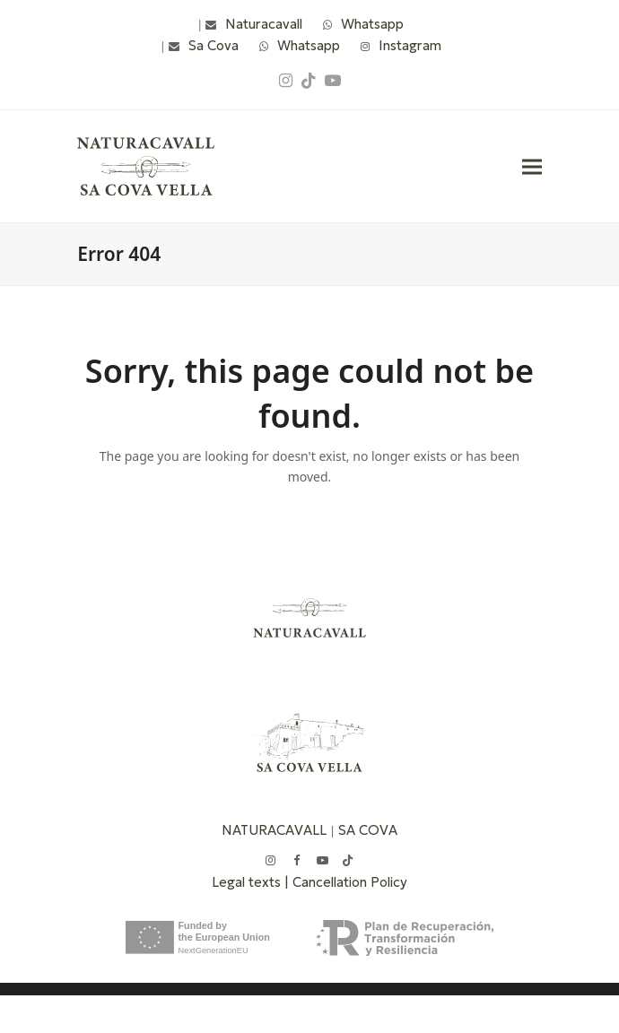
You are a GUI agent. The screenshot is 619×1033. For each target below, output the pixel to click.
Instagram (410, 45)
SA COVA (367, 829)
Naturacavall (263, 23)
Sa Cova (213, 45)
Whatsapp (372, 23)
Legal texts (248, 881)
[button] (532, 166)
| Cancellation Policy (345, 881)
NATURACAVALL (274, 829)
